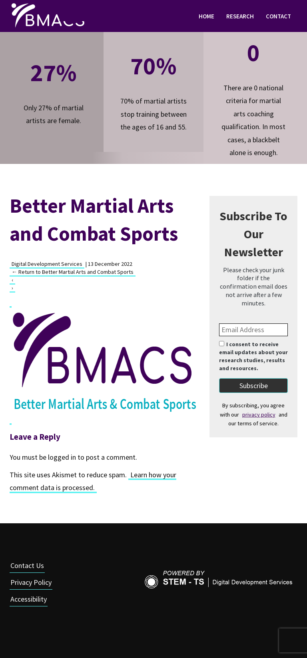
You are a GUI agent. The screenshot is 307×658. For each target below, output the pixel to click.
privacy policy (258, 414)
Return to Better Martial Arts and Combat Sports (73, 271)
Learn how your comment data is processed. (93, 481)
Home (206, 16)
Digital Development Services (47, 263)
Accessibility (28, 599)
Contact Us (27, 565)
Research (240, 16)
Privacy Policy (31, 582)
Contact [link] (278, 16)
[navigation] (153, 16)
